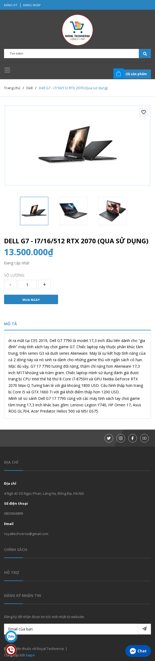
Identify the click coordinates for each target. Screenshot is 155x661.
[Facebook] (132, 438)
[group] (77, 145)
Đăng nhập (32, 5)
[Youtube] (144, 438)
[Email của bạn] (77, 629)
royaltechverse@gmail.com (26, 533)
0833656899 (13, 513)
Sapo (30, 655)
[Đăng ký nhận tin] (144, 629)
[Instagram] (120, 438)
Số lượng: (14, 275)
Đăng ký (10, 5)
